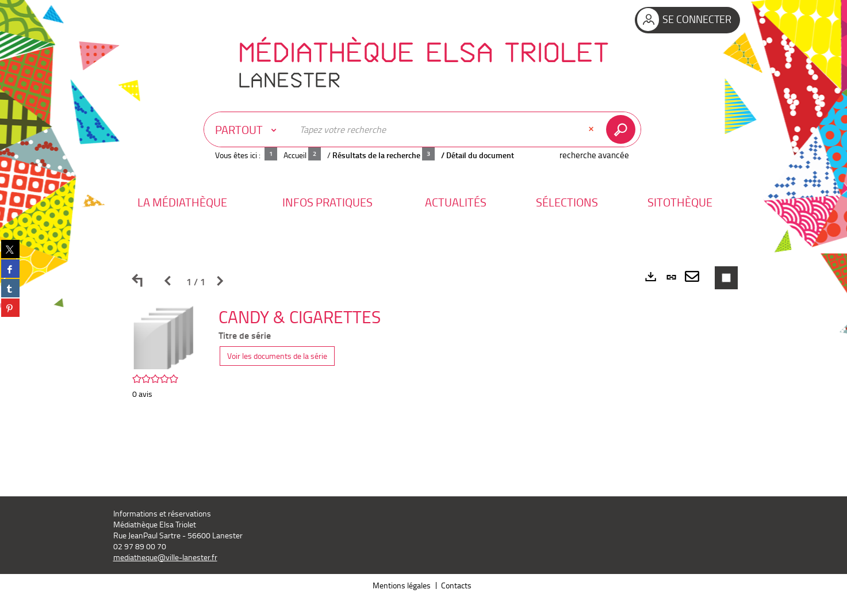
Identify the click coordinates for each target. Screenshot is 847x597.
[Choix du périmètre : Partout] (248, 129)
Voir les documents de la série (277, 355)
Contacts (456, 585)
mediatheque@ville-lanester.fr (165, 557)
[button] (182, 202)
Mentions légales (402, 585)
